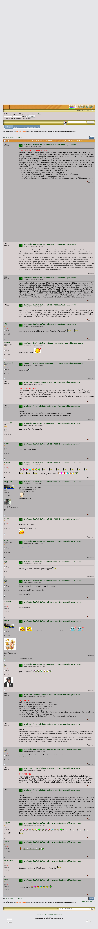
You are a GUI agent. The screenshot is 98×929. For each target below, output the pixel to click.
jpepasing (7, 462)
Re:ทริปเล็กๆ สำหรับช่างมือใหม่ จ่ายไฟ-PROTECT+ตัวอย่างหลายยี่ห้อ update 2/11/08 (52, 694)
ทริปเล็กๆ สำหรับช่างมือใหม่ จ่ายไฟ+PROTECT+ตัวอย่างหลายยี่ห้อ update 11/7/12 (53, 131)
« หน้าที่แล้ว (85, 135)
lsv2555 (49, 917)
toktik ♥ (6, 620)
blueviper (7, 342)
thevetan (6, 541)
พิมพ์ (92, 138)
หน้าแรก (9, 127)
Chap (5, 323)
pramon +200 (8, 481)
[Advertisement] (49, 29)
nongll (6, 879)
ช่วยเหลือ (17, 127)
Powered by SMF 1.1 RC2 (41, 914)
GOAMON (7, 601)
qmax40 (6, 443)
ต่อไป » (92, 135)
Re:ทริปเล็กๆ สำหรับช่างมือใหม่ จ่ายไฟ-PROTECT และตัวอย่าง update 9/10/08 (50, 145)
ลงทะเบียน (38, 114)
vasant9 (6, 841)
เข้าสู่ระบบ (28, 114)
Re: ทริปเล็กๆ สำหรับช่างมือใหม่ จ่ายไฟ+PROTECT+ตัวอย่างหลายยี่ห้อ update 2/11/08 (52, 749)
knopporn (7, 822)
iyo (5, 664)
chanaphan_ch (8, 363)
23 (16, 137)
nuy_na (6, 518)
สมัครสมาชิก (34, 127)
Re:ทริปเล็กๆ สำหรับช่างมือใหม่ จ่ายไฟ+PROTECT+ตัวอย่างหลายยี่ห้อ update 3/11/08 (52, 768)
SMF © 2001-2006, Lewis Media (55, 914)
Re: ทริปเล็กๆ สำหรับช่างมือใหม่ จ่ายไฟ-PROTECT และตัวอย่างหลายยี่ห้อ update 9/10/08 (53, 343)
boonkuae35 (8, 423)
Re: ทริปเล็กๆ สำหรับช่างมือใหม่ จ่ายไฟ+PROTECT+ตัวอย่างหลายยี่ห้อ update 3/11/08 (52, 823)
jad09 (5, 580)
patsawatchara (8, 860)
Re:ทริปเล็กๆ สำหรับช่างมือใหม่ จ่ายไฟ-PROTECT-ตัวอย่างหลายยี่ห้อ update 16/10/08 (52, 382)
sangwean (7, 749)
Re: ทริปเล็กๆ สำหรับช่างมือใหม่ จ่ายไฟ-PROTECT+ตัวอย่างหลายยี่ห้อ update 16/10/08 (52, 423)
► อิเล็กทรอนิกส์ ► (9, 131)
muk (5, 561)
